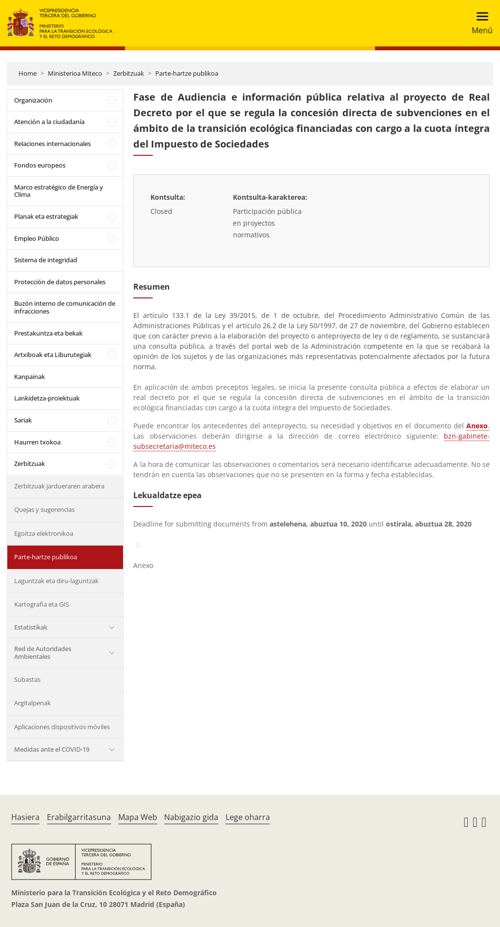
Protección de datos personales (59, 281)
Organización (33, 100)
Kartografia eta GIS (41, 604)
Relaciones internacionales (52, 143)
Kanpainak (29, 376)
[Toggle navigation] (479, 23)
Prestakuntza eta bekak (48, 333)
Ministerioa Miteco (75, 73)
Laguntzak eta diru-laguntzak (56, 580)
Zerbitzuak (128, 73)
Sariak (23, 420)
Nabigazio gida (191, 817)
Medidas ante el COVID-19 (51, 749)
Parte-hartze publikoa (186, 73)
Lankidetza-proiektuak (47, 398)
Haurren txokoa (37, 442)
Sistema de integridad (45, 259)
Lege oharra (248, 817)
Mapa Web (137, 817)
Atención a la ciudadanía (49, 121)
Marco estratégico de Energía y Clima (58, 191)
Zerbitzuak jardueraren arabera (59, 486)
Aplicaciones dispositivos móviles (62, 726)
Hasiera (25, 817)
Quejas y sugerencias (44, 509)
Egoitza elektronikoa (43, 533)
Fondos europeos (39, 165)
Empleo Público (36, 238)
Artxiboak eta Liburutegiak (52, 354)
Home (28, 73)
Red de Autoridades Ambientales (42, 652)
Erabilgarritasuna (79, 817)
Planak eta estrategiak (46, 216)
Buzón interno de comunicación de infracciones (64, 307)
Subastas (27, 679)
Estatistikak (30, 627)
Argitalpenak (32, 702)
